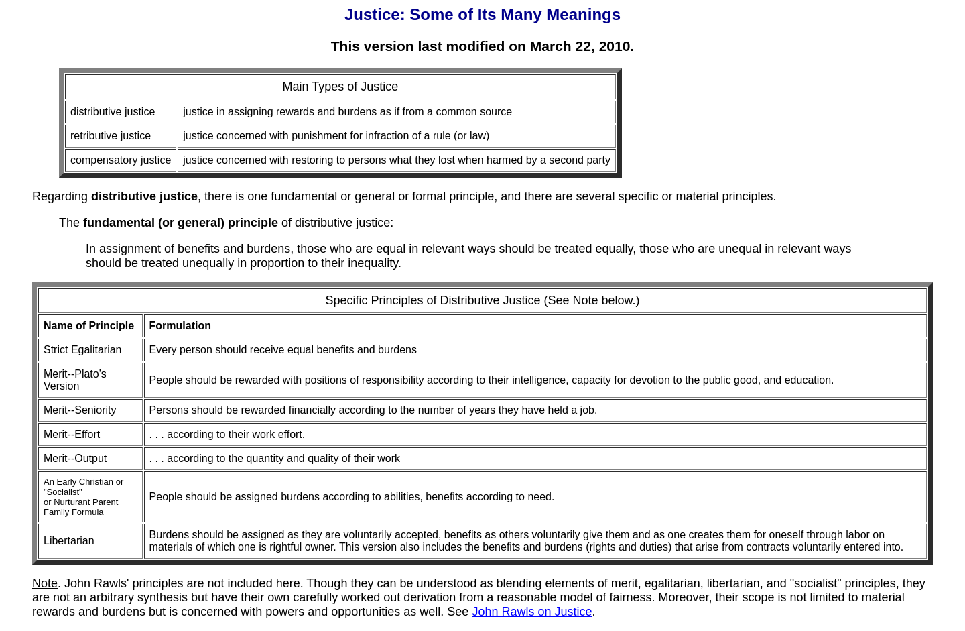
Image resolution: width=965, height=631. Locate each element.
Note (45, 583)
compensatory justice (120, 160)
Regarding (115, 196)
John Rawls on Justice (532, 611)
